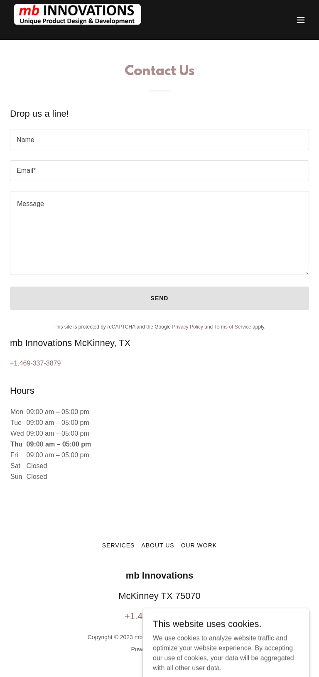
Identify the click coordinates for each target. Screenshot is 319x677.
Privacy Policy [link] (187, 327)
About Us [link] (157, 545)
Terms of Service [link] (232, 327)
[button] (300, 20)
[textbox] (159, 140)
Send (160, 298)
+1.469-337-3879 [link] (35, 363)
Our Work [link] (199, 545)
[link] (80, 20)
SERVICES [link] (118, 545)
